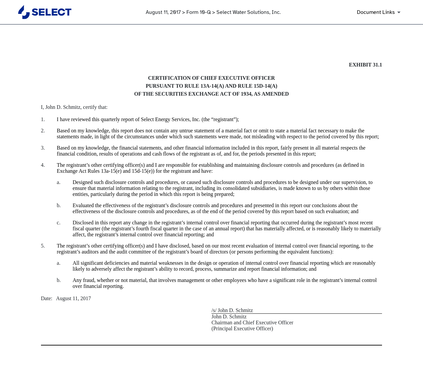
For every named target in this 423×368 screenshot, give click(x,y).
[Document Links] (380, 12)
